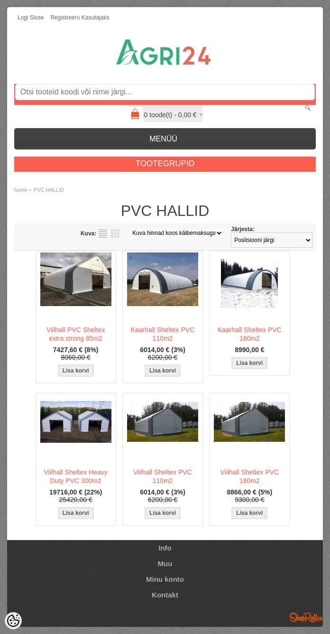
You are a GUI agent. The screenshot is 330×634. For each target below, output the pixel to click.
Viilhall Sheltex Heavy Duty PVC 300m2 (75, 476)
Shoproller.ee (306, 617)
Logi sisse (31, 17)
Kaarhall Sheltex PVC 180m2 (250, 334)
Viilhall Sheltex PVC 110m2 (162, 476)
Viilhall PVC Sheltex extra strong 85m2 (75, 334)
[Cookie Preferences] (13, 620)
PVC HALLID (49, 190)
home (21, 190)
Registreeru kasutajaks (79, 17)
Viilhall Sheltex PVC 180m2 (249, 476)
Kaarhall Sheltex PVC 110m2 (163, 334)
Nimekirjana (103, 233)
